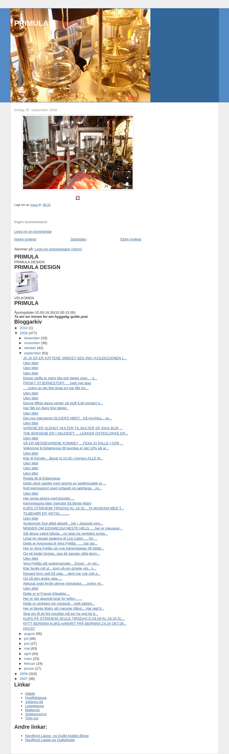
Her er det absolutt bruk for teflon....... (52, 598)
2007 (24, 679)
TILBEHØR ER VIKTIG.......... (46, 513)
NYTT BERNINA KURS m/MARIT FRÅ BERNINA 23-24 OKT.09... (74, 623)
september (33, 353)
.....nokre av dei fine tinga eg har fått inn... (55, 388)
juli (27, 639)
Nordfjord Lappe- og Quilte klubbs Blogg (56, 736)
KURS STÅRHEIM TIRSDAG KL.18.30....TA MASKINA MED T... (73, 508)
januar (29, 668)
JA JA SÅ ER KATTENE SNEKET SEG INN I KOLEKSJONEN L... (75, 358)
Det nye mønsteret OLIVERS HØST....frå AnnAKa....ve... (67, 418)
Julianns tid (34, 702)
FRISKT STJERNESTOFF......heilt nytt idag (57, 383)
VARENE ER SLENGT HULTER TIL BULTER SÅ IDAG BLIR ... (72, 428)
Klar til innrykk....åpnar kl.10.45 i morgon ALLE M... (63, 458)
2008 (24, 674)
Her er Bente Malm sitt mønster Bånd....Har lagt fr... (63, 608)
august (30, 634)
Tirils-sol (31, 718)
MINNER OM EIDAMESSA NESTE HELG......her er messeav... (72, 528)
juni (27, 643)
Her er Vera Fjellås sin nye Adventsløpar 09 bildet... (63, 548)
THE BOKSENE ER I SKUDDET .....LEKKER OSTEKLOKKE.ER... (75, 433)
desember (32, 338)
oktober (30, 348)
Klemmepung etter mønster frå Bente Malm (57, 503)
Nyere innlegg (25, 239)
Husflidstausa (36, 698)
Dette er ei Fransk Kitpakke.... (46, 594)
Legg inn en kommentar (33, 231)
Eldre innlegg (131, 239)
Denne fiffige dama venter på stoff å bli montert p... (63, 403)
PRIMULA (31, 23)
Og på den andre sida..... (42, 578)
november (32, 343)
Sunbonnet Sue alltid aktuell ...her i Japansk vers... (63, 523)
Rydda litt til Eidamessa (41, 478)
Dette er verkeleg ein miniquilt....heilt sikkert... (59, 603)
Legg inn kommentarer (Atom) (58, 249)
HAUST (29, 628)
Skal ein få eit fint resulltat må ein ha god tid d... (60, 614)
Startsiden (78, 239)
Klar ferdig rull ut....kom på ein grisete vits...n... (59, 568)
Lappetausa (34, 706)
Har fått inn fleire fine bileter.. (45, 408)
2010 (24, 328)
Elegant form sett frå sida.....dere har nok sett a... (61, 573)
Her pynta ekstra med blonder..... (49, 498)
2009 (24, 333)
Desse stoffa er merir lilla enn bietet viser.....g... (60, 378)
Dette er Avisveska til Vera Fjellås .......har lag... (60, 543)
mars (28, 659)
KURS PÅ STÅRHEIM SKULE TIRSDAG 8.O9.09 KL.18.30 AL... (73, 618)
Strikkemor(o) (36, 714)
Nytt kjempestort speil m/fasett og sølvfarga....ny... (62, 488)
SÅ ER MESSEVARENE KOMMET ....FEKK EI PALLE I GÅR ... (73, 443)
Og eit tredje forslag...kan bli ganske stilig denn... (61, 553)
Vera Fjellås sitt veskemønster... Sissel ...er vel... (61, 563)
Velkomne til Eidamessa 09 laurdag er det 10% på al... (65, 448)
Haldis (30, 693)
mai (27, 648)
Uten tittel (30, 363)
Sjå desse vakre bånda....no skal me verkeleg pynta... (65, 533)
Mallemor (32, 710)
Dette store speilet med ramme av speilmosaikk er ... (64, 483)
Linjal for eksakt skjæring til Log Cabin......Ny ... (60, 538)
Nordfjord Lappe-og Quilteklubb (50, 740)
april (28, 654)
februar (30, 663)
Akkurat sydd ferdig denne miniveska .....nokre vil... (63, 583)
